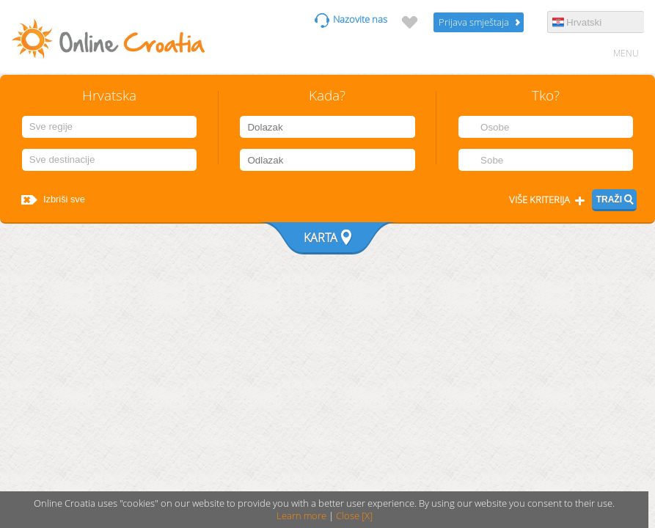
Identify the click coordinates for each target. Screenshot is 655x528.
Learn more (301, 516)
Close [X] (354, 516)
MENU (626, 53)
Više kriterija (539, 200)
